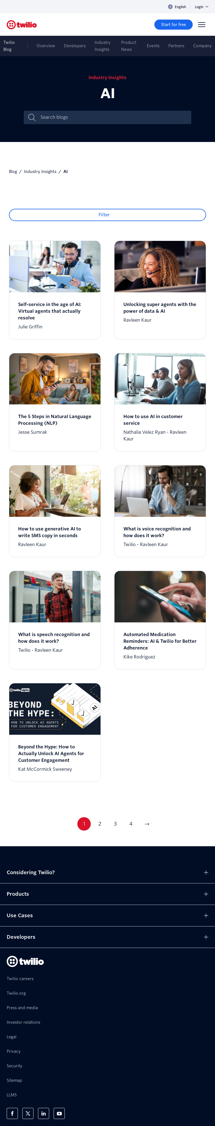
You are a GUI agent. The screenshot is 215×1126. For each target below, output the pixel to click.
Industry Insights (103, 46)
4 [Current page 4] (131, 824)
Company (202, 46)
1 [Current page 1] (84, 824)
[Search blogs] (113, 117)
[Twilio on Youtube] (59, 1113)
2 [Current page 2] (99, 824)
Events (153, 46)
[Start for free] (173, 25)
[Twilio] (22, 24)
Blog (13, 171)
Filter (104, 214)
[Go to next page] (146, 824)
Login (201, 7)
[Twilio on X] (28, 1113)
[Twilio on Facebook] (12, 1113)
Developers (75, 46)
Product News (128, 46)
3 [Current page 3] (115, 824)
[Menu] (201, 24)
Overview (46, 46)
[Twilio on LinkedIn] (43, 1113)
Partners (176, 46)
